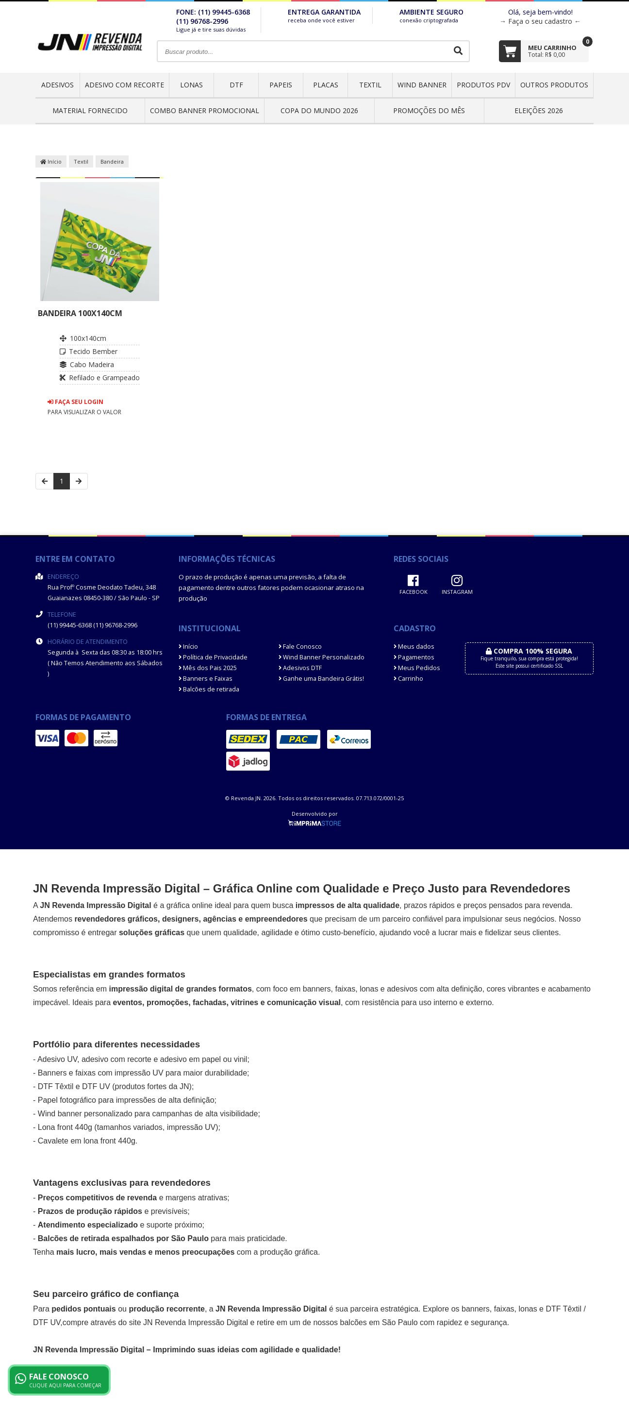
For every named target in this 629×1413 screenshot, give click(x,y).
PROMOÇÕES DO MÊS (429, 110)
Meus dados (414, 646)
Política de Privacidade (213, 657)
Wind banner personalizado (85, 1114)
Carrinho (408, 678)
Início (51, 161)
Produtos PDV (483, 84)
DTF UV (96, 1086)
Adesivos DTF (300, 668)
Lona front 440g (65, 1127)
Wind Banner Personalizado (321, 657)
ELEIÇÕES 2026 (538, 110)
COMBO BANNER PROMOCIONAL (204, 110)
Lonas (191, 84)
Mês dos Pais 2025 (208, 668)
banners (317, 989)
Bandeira (112, 161)
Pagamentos (414, 657)
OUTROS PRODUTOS (554, 84)
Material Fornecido (90, 110)
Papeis (280, 84)
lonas (527, 1309)
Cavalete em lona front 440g (86, 1141)
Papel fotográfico (67, 1100)
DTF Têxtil (55, 1086)
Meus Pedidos (417, 668)
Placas (325, 84)
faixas (345, 989)
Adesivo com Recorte (124, 84)
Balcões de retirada (209, 689)
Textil (370, 84)
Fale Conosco (300, 646)
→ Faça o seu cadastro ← (540, 21)
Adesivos (57, 84)
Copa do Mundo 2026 (319, 110)
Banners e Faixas (205, 678)
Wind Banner (422, 84)
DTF (236, 84)
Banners (52, 1073)
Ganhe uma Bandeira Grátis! (321, 678)
